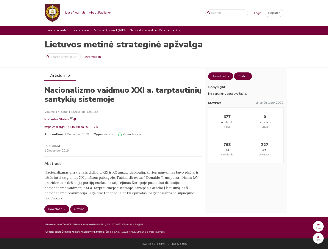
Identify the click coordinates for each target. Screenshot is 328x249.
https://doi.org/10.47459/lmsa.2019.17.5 (71, 127)
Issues (85, 30)
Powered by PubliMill (153, 244)
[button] (274, 13)
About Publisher (100, 13)
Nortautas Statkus (57, 119)
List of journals (75, 13)
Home (48, 30)
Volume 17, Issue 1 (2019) (110, 30)
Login (257, 13)
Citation (79, 209)
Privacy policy (179, 244)
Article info (60, 75)
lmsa (74, 30)
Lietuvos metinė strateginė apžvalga (123, 44)
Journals (61, 30)
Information (93, 57)
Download (55, 209)
